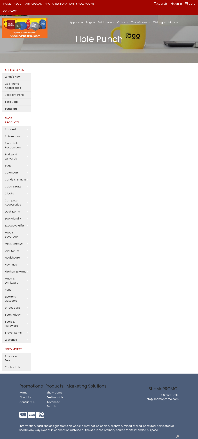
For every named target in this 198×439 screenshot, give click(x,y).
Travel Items (13, 333)
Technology (13, 315)
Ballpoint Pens (14, 95)
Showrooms (85, 4)
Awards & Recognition (13, 145)
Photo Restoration (59, 4)
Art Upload (33, 4)
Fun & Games (14, 244)
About (18, 4)
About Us (25, 397)
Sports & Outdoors (11, 299)
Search (160, 4)
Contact (10, 11)
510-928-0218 (170, 395)
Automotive (12, 136)
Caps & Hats (13, 186)
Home (7, 4)
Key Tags (11, 265)
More (171, 22)
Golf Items (12, 251)
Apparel (74, 22)
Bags (89, 22)
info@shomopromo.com (162, 399)
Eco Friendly (13, 219)
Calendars (12, 173)
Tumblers (11, 109)
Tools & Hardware (11, 324)
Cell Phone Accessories (13, 86)
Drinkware (105, 22)
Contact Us (12, 367)
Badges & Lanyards (11, 157)
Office (121, 22)
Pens (8, 290)
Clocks (9, 193)
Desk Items (12, 212)
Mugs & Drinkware (12, 281)
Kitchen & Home (15, 272)
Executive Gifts (15, 226)
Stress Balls (12, 308)
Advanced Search (11, 358)
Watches (11, 340)
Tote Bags (11, 102)
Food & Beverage (11, 235)
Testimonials (54, 397)
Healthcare (12, 258)
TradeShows (139, 22)
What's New (12, 77)
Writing (158, 22)
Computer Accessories (13, 203)
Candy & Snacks (15, 179)
